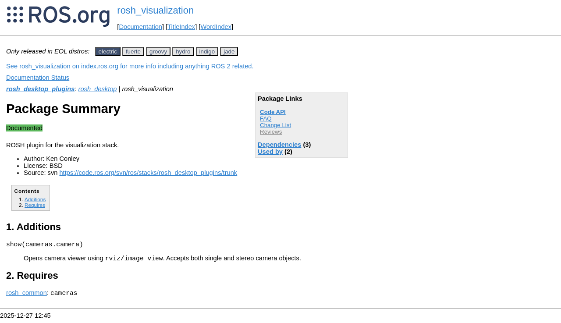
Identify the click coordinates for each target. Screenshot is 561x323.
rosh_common (26, 296)
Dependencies (279, 144)
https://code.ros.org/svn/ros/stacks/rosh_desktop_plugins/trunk (148, 172)
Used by (270, 151)
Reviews (271, 131)
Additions (35, 199)
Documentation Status (37, 77)
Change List (275, 125)
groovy (158, 51)
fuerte (133, 51)
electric (108, 51)
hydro (183, 51)
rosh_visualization (155, 10)
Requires (35, 205)
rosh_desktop (97, 88)
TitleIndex (181, 26)
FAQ (266, 118)
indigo (207, 51)
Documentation (140, 26)
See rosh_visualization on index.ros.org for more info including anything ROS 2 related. (130, 66)
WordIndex (215, 26)
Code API (273, 112)
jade (229, 51)
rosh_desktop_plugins (40, 88)
